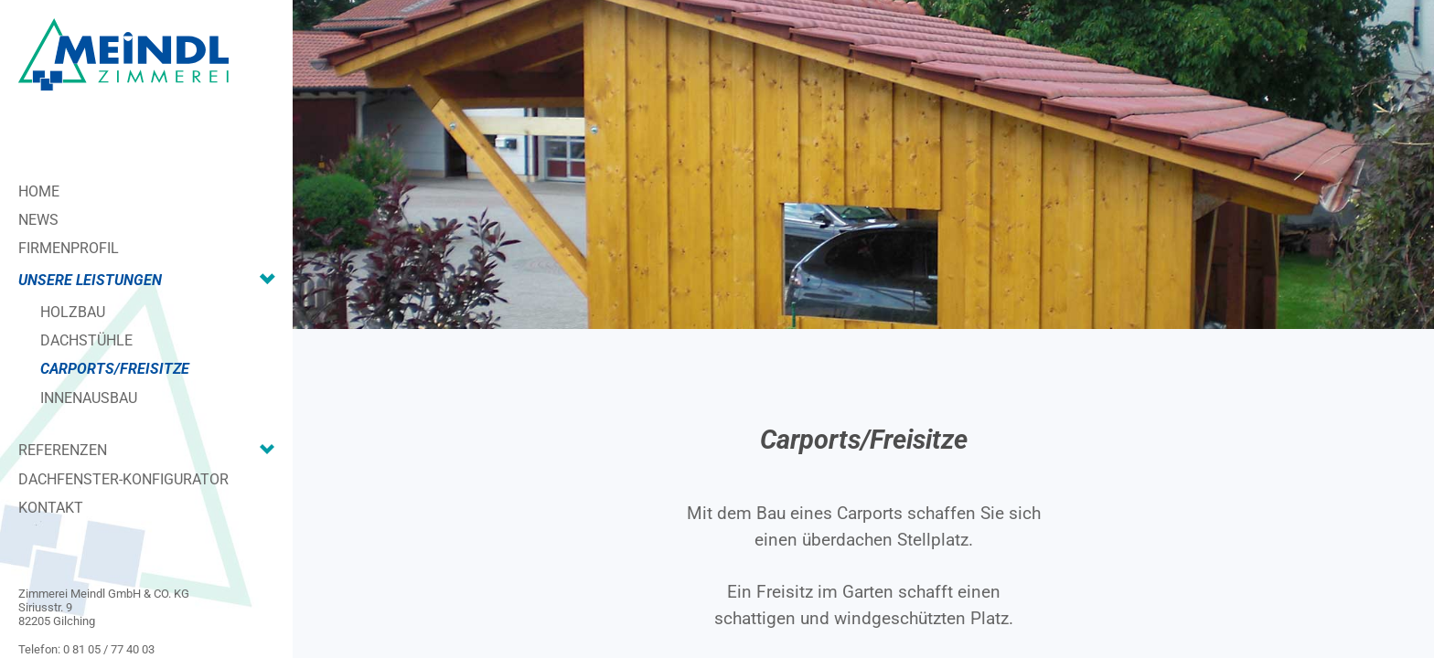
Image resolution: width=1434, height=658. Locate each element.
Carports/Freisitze (114, 368)
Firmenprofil (68, 248)
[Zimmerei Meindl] (123, 54)
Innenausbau (88, 398)
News (38, 219)
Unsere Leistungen (90, 280)
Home (38, 191)
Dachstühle (86, 340)
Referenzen (62, 450)
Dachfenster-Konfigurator (123, 479)
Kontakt (50, 507)
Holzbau (72, 312)
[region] (863, 164)
